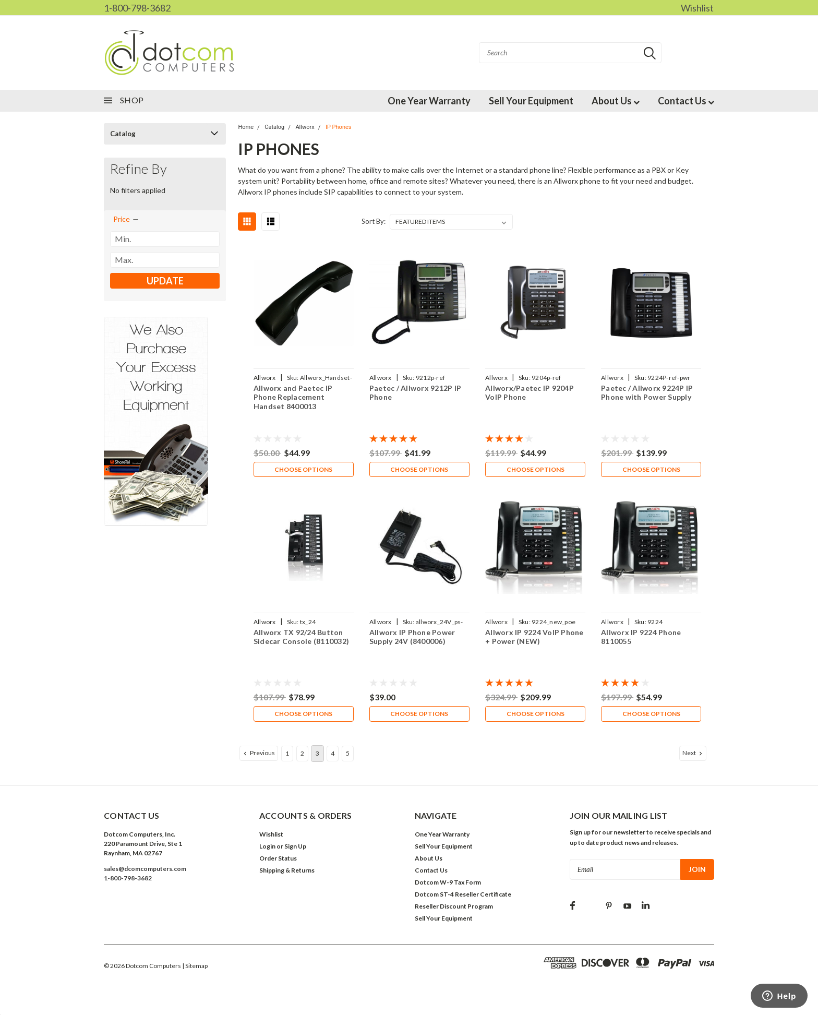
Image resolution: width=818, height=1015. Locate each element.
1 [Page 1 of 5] (287, 755)
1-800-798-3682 (137, 8)
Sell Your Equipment (531, 100)
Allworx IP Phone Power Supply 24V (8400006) (412, 638)
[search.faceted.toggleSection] (126, 219)
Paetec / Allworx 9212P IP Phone (415, 393)
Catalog (123, 133)
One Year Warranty (429, 100)
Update (165, 280)
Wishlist (697, 8)
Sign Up (295, 848)
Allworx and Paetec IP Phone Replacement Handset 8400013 (292, 397)
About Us (616, 100)
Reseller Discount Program (454, 908)
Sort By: (374, 221)
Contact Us (686, 100)
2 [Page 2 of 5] (302, 755)
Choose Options (303, 470)
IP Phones (339, 127)
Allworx (304, 127)
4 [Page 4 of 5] (332, 755)
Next (693, 755)
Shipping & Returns (287, 872)
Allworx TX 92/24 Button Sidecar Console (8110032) (300, 638)
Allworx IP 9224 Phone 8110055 (641, 638)
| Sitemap (195, 968)
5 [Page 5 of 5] (348, 755)
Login (267, 848)
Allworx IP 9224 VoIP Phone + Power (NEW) (534, 638)
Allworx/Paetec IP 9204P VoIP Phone (529, 393)
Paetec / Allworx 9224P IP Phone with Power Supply (647, 393)
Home (246, 127)
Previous (258, 755)
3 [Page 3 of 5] (317, 755)
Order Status (278, 860)
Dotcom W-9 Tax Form (448, 884)
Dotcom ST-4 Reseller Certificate (463, 896)
